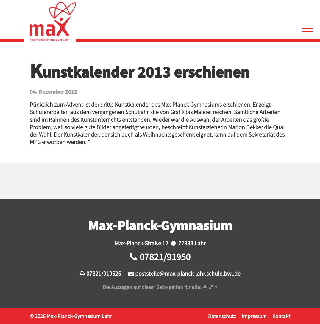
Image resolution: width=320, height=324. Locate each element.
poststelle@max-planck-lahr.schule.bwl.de (188, 273)
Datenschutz (222, 316)
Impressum (254, 316)
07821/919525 (103, 273)
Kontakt (281, 316)
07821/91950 (165, 256)
